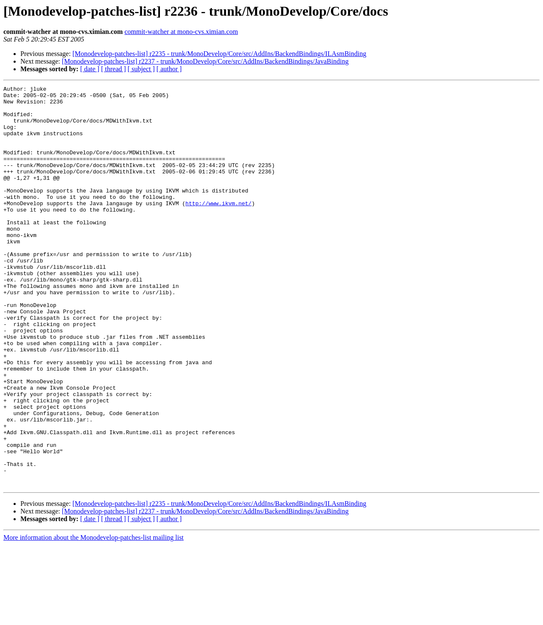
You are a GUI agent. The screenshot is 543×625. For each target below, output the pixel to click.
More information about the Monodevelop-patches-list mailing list (93, 617)
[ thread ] (113, 69)
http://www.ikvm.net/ (218, 227)
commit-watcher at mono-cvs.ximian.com (181, 31)
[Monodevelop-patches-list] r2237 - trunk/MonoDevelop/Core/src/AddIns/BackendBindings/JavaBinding (205, 61)
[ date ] (89, 69)
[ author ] (169, 69)
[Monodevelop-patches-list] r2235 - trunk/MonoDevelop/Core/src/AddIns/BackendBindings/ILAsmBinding (220, 53)
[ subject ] (141, 69)
